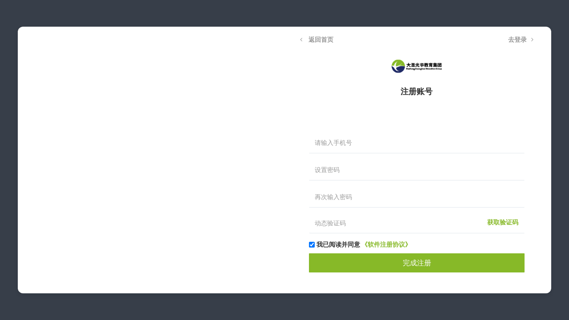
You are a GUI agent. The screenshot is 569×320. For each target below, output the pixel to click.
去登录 (520, 39)
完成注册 (417, 263)
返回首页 (316, 39)
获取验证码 (502, 222)
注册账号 (417, 91)
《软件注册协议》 (386, 244)
